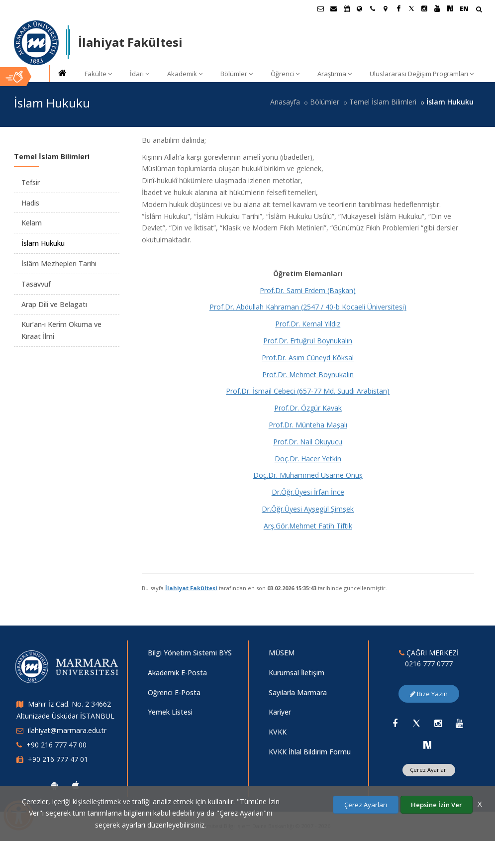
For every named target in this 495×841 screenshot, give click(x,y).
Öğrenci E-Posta (174, 692)
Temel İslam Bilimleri (382, 101)
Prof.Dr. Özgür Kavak (308, 408)
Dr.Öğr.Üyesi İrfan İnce (308, 492)
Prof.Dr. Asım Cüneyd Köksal (308, 357)
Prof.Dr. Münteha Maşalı (308, 424)
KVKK (278, 731)
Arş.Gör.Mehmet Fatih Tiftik (308, 525)
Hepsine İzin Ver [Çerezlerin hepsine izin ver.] (436, 804)
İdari (139, 73)
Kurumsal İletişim (296, 672)
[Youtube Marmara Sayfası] (437, 8)
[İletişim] (373, 8)
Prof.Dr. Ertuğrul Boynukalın (307, 340)
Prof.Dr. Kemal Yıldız (307, 323)
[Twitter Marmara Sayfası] (411, 8)
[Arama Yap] (479, 10)
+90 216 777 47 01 (58, 759)
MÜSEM (282, 652)
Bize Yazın (429, 693)
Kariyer (280, 712)
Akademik (184, 73)
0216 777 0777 (429, 663)
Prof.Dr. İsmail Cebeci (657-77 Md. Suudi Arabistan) (308, 391)
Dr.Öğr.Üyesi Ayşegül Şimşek (308, 509)
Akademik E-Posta (177, 672)
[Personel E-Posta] (334, 8)
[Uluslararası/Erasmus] (360, 8)
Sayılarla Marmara (298, 692)
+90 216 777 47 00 (56, 744)
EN (464, 8)
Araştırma (334, 73)
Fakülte (98, 73)
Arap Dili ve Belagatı (54, 304)
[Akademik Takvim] (347, 8)
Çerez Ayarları (429, 769)
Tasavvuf (36, 284)
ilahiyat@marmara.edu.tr (67, 730)
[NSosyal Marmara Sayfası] (450, 8)
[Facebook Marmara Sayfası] (398, 8)
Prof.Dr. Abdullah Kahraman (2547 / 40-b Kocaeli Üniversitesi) (307, 307)
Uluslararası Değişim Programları (422, 73)
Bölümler (236, 73)
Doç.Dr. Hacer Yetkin (308, 458)
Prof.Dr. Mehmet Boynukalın (308, 374)
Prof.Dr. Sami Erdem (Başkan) (308, 290)
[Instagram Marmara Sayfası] (424, 8)
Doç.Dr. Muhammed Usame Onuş (308, 475)
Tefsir (30, 182)
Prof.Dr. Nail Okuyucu (307, 441)
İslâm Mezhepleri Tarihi (59, 263)
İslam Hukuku (43, 243)
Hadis (30, 203)
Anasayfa (285, 101)
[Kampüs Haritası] (386, 8)
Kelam (31, 222)
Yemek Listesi (170, 712)
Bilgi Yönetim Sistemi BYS (190, 652)
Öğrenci (285, 73)
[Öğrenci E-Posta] (321, 8)
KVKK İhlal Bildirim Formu (310, 751)
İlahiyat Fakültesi (191, 588)
